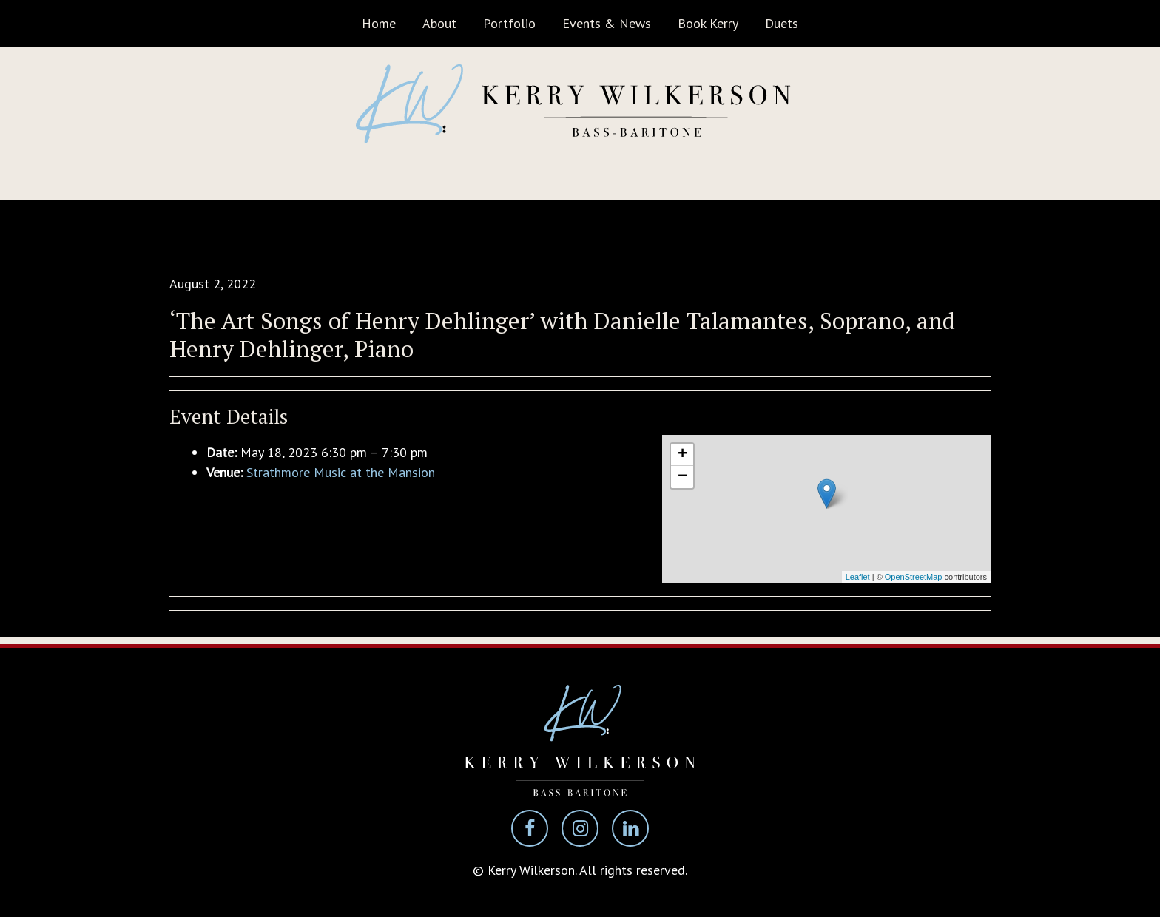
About (439, 23)
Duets (781, 23)
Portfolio (509, 23)
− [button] (682, 477)
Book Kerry (708, 23)
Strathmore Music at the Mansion (340, 472)
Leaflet (858, 576)
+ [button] (682, 455)
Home (379, 23)
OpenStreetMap (913, 576)
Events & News (606, 23)
